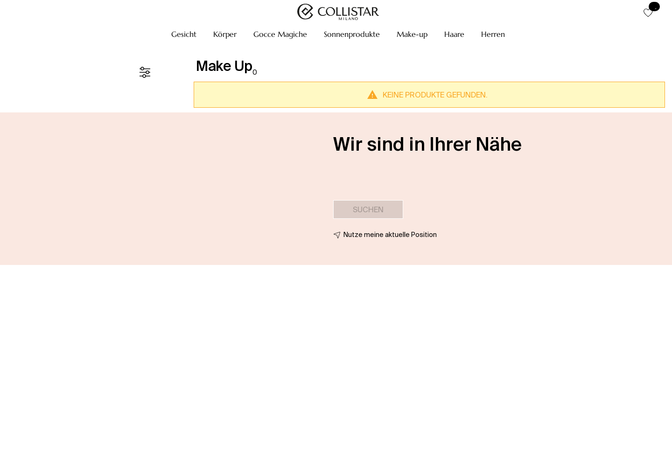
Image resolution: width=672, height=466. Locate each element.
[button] (184, 34)
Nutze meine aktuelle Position (390, 234)
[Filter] (145, 72)
